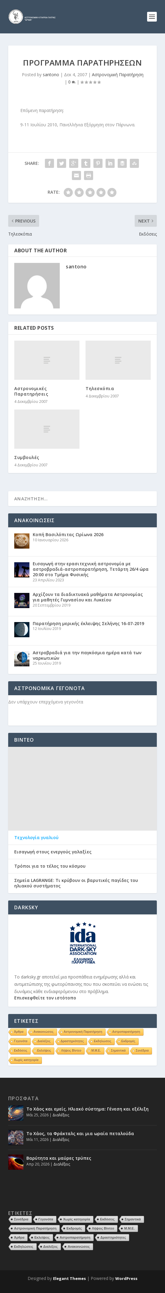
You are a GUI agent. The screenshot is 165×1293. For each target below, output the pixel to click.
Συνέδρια (142, 1050)
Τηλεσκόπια (100, 388)
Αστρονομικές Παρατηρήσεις (31, 391)
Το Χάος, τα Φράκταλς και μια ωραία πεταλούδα (80, 1133)
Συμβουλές (26, 457)
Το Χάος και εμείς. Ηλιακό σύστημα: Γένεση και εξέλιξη (87, 1109)
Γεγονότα (20, 1041)
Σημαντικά (118, 1050)
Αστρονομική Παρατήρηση (117, 74)
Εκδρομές (128, 1041)
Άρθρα (18, 1031)
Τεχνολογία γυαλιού (36, 837)
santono (51, 74)
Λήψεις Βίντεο (71, 1050)
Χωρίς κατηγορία (26, 1060)
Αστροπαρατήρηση (126, 1031)
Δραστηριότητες (72, 1041)
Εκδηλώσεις (102, 1041)
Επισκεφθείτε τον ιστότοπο (45, 998)
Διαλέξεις (43, 1041)
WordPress (126, 1278)
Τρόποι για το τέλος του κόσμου (50, 866)
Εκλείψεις (44, 1050)
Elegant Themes (69, 1278)
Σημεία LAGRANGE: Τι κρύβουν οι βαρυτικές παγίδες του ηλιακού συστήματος (76, 883)
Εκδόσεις (20, 1050)
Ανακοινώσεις (43, 1031)
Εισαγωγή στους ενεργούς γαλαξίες (53, 852)
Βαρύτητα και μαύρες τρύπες (58, 1158)
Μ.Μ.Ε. (96, 1050)
